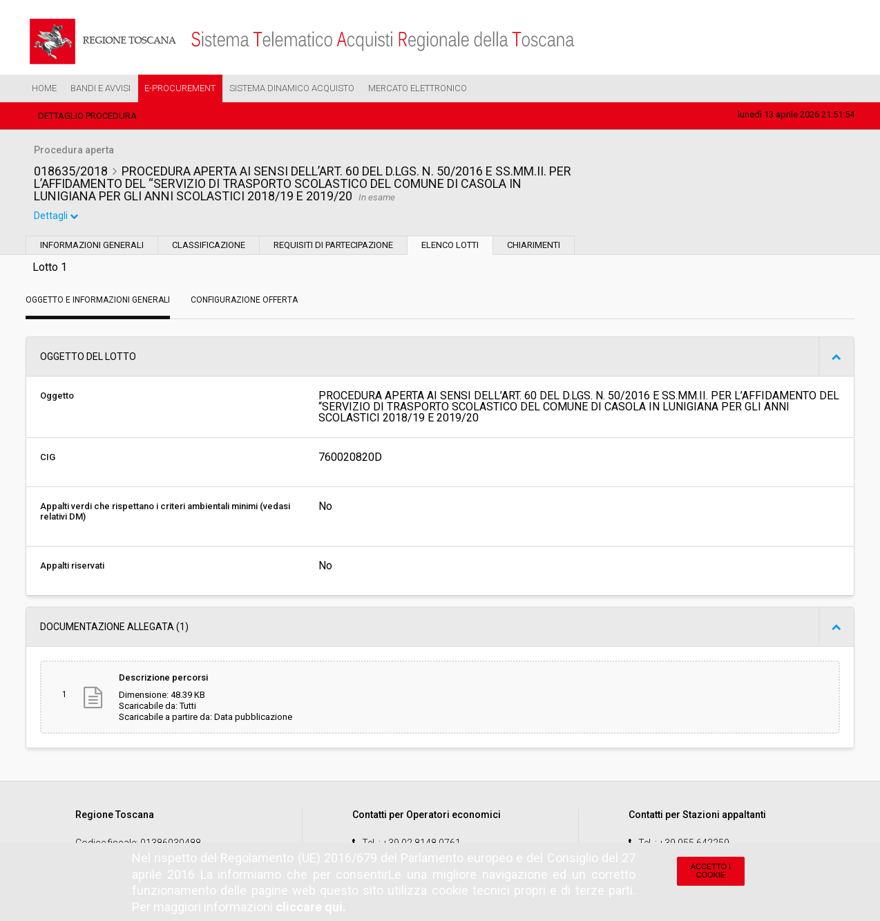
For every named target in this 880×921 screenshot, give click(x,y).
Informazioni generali (92, 246)
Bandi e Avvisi (100, 88)
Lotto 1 (49, 268)
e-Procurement (180, 88)
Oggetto (57, 397)
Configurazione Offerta (244, 301)
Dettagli (56, 216)
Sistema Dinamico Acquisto (291, 88)
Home (44, 88)
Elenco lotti (450, 246)
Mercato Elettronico (417, 88)
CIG (47, 458)
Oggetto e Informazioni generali (98, 301)
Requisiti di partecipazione (333, 246)
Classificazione (208, 246)
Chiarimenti (533, 246)
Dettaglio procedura (87, 116)
